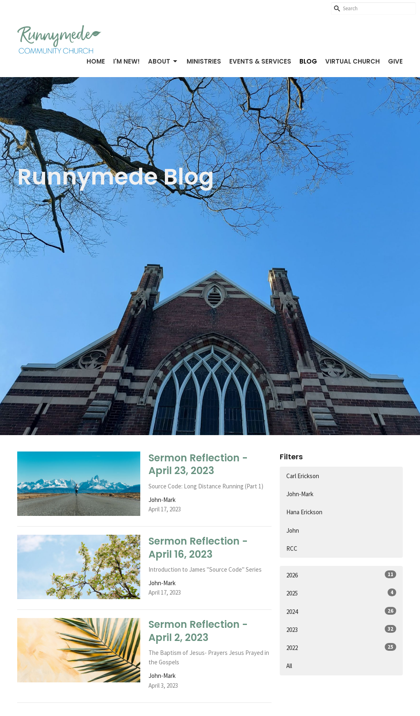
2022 (341, 647)
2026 (341, 574)
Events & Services (260, 61)
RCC (291, 548)
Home (96, 61)
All (289, 666)
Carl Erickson (302, 476)
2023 (341, 629)
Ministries (204, 61)
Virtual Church (352, 61)
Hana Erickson (304, 512)
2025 (341, 592)
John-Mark (299, 494)
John (292, 530)
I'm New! (126, 61)
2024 (341, 611)
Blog (308, 61)
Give (395, 61)
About (163, 61)
